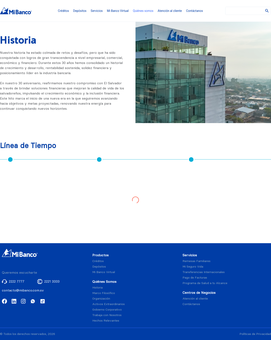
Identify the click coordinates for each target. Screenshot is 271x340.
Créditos (63, 10)
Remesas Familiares (196, 261)
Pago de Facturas (195, 277)
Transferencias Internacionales (204, 272)
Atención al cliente (170, 10)
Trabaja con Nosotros (107, 315)
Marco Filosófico (103, 293)
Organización (101, 298)
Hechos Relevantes (105, 320)
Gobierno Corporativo (107, 309)
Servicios (97, 10)
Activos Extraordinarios (108, 304)
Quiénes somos (143, 10)
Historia (97, 287)
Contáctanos (194, 10)
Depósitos (80, 10)
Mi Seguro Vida (193, 266)
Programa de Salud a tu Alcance (205, 283)
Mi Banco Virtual (118, 10)
